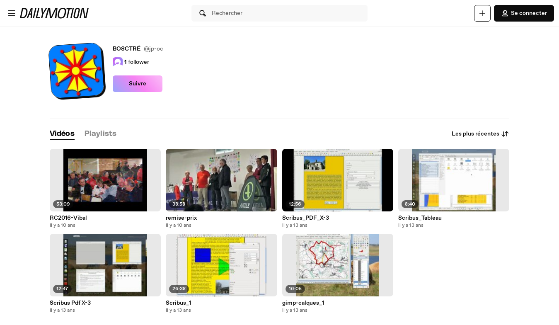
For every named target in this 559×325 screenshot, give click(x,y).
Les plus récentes (480, 134)
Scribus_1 (178, 303)
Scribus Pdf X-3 (70, 303)
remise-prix (181, 218)
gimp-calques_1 (303, 303)
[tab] (62, 134)
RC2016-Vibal (68, 218)
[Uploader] (482, 13)
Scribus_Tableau (420, 218)
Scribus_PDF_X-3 (305, 218)
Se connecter (524, 13)
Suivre (137, 83)
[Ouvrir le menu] (11, 13)
